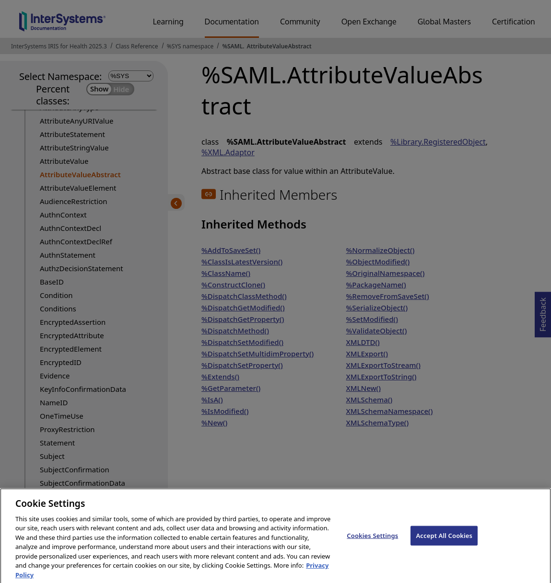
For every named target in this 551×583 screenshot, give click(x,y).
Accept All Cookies (444, 542)
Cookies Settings (372, 542)
